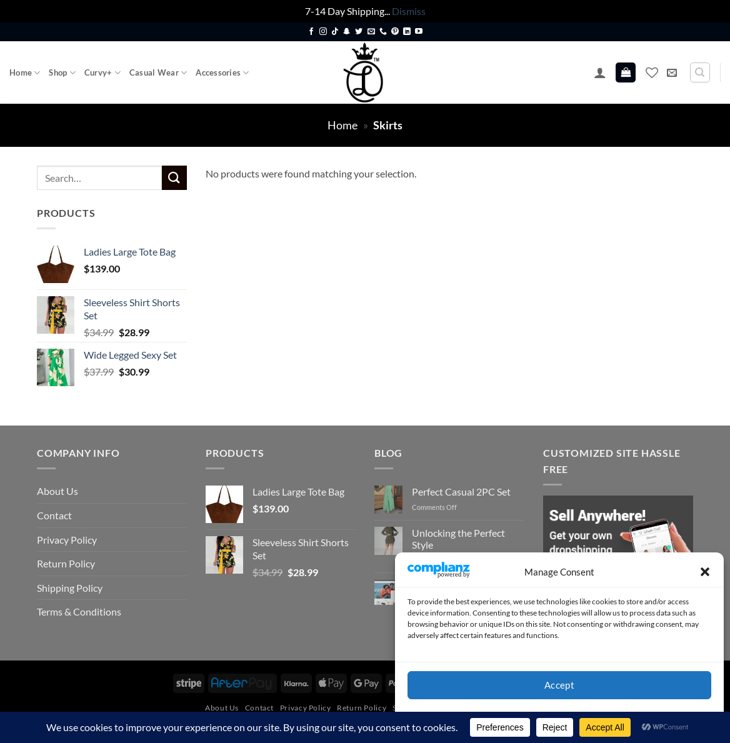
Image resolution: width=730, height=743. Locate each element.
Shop (62, 73)
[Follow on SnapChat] (347, 31)
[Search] (700, 72)
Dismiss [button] (409, 11)
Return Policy (66, 563)
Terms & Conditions (79, 611)
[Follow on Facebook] (311, 31)
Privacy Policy (67, 540)
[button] (705, 572)
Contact (54, 515)
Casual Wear (158, 73)
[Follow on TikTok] (335, 31)
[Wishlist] (652, 72)
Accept (559, 685)
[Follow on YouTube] (418, 31)
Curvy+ (102, 73)
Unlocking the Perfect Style (458, 539)
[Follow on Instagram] (323, 31)
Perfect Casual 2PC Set (461, 491)
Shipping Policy (69, 588)
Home (24, 73)
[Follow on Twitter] (358, 31)
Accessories (222, 73)
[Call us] (383, 31)
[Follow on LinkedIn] (407, 31)
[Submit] (174, 178)
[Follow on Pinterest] (395, 31)
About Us (57, 491)
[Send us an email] (371, 31)
